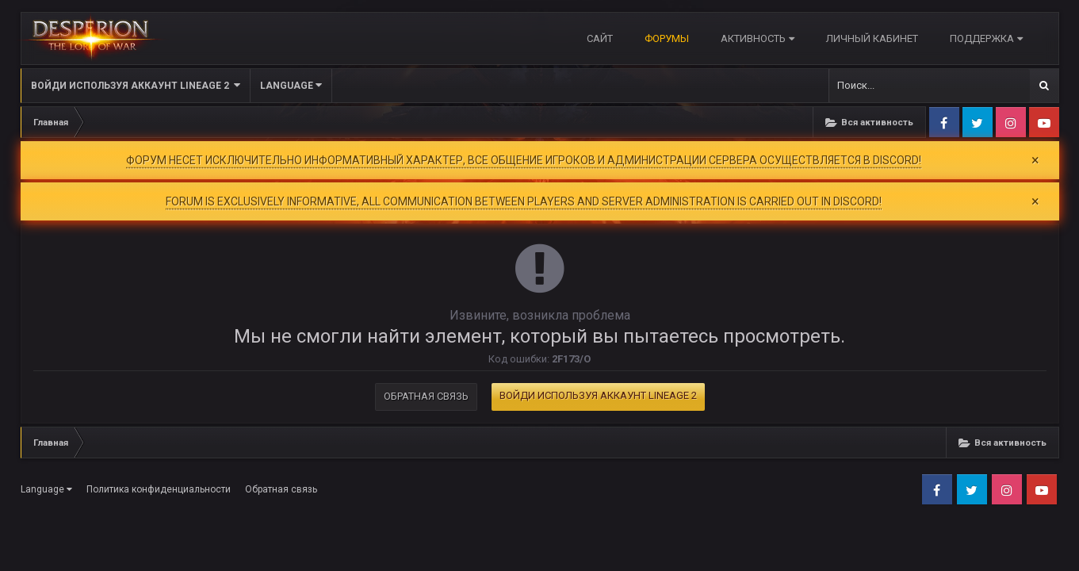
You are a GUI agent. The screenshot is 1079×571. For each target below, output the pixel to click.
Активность (757, 38)
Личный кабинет (872, 38)
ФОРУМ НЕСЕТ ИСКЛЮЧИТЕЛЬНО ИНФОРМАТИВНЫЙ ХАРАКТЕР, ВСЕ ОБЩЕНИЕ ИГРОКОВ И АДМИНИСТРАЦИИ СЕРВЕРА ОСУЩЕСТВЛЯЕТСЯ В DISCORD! (523, 160)
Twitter (977, 122)
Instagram (1011, 122)
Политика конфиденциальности (158, 489)
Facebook (944, 122)
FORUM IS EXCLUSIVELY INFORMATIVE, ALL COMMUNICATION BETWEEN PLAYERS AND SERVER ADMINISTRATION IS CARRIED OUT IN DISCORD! (524, 201)
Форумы (667, 38)
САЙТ (600, 38)
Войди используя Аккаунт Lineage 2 (135, 85)
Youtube (1044, 122)
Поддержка (986, 38)
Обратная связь (426, 396)
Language (291, 85)
